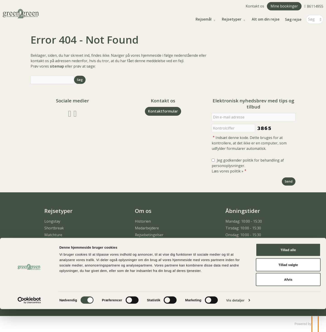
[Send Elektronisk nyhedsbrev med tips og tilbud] (288, 181)
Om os (143, 210)
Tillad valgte (288, 288)
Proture (51, 241)
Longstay (52, 221)
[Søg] (311, 19)
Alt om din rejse (266, 19)
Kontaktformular (163, 111)
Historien (143, 221)
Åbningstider (242, 210)
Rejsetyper (232, 19)
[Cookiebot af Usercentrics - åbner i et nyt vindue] (29, 323)
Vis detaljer (235, 323)
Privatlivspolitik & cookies (156, 248)
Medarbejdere (147, 228)
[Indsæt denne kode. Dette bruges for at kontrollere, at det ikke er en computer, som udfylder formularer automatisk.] (233, 128)
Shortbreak (54, 228)
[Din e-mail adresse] (253, 117)
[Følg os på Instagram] (75, 113)
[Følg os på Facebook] (69, 113)
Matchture (53, 234)
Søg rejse (293, 19)
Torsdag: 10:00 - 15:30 (243, 241)
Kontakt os (255, 6)
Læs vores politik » (227, 171)
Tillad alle (288, 273)
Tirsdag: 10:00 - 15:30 (243, 228)
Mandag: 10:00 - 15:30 (243, 221)
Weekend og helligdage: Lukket (252, 255)
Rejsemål (204, 19)
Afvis (288, 302)
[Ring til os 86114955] (314, 6)
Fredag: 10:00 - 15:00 (242, 248)
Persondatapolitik (150, 241)
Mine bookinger (284, 6)
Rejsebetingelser (149, 234)
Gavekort (143, 255)
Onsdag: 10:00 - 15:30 (243, 234)
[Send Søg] (80, 80)
